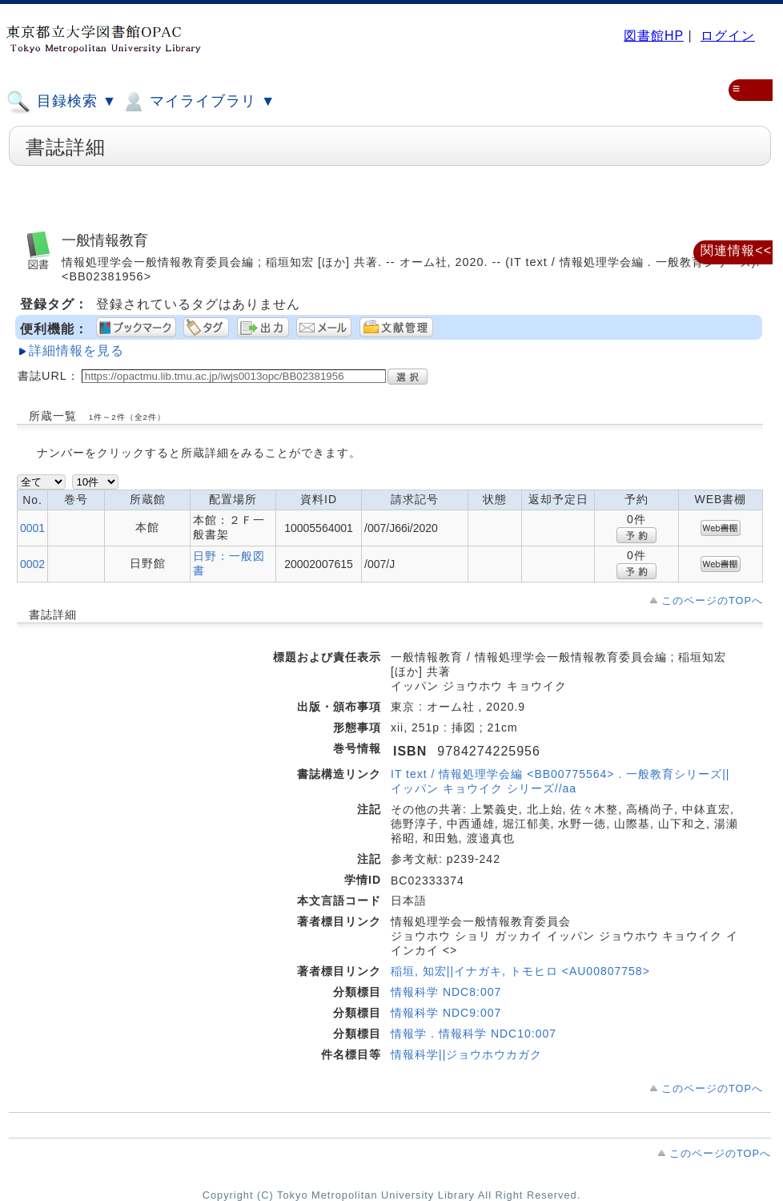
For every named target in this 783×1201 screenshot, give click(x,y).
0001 (32, 528)
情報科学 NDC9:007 (446, 1012)
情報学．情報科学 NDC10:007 (473, 1033)
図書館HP (654, 35)
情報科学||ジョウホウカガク (466, 1054)
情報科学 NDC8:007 (446, 991)
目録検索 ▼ (61, 102)
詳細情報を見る (76, 350)
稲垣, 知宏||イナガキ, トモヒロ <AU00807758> (520, 971)
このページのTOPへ (712, 600)
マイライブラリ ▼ (198, 102)
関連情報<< (736, 250)
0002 (32, 564)
